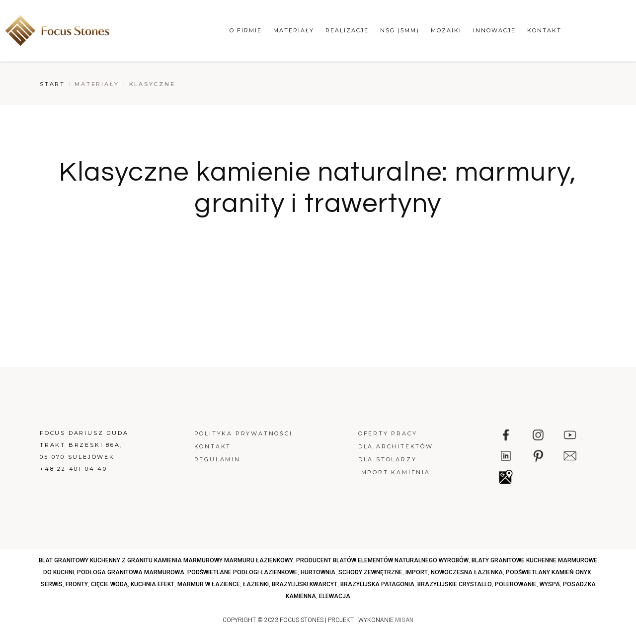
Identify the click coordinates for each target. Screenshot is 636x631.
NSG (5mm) (399, 30)
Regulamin (217, 459)
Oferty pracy (387, 433)
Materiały (293, 30)
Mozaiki (446, 30)
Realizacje (347, 30)
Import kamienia (394, 472)
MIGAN (404, 620)
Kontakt (544, 30)
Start (52, 84)
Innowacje (494, 30)
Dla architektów (395, 446)
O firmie (246, 30)
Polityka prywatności (243, 433)
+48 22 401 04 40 (73, 468)
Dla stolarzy (387, 459)
